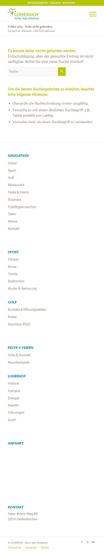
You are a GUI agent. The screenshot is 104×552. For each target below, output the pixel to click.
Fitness (13, 259)
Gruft (12, 420)
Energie (13, 398)
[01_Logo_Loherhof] (43, 13)
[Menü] (91, 13)
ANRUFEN (55, 3)
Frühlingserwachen (22, 207)
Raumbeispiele (18, 362)
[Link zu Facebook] (82, 542)
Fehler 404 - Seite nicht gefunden (30, 27)
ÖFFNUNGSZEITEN (37, 3)
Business (14, 199)
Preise (12, 317)
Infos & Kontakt (19, 355)
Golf (11, 177)
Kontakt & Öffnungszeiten (27, 309)
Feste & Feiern (18, 192)
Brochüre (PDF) (19, 324)
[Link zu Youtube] (93, 542)
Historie (13, 383)
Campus (14, 390)
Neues (12, 221)
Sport (12, 170)
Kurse (12, 266)
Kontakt (14, 228)
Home (12, 163)
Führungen (16, 412)
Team (12, 214)
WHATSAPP (68, 3)
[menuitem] (91, 13)
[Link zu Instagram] (88, 542)
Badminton (16, 281)
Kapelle (13, 405)
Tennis (13, 274)
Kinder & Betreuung (22, 288)
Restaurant (16, 185)
